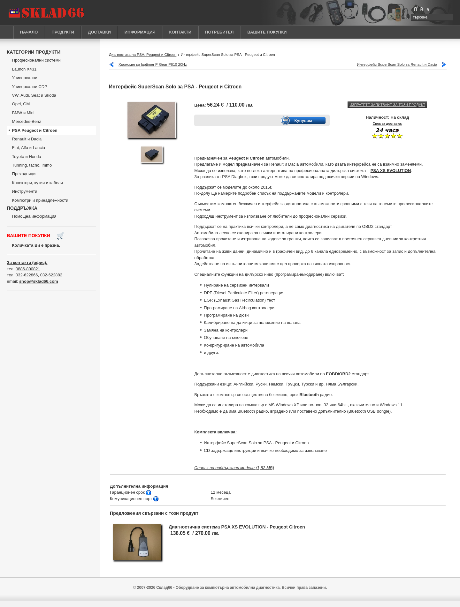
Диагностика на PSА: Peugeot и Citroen (142, 54)
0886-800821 (28, 268)
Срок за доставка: (387, 123)
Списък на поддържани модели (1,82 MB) (234, 467)
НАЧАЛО (29, 32)
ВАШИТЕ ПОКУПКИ (267, 32)
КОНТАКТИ (180, 32)
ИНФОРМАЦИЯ (140, 32)
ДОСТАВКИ (99, 32)
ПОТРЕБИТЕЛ (219, 32)
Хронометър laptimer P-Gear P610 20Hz (153, 64)
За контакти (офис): (27, 262)
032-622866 (27, 275)
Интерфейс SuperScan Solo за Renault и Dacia (397, 64)
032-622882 (51, 275)
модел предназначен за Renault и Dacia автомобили (273, 164)
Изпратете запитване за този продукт (387, 105)
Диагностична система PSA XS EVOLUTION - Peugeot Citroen (237, 526)
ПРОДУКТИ (62, 32)
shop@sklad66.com (38, 281)
